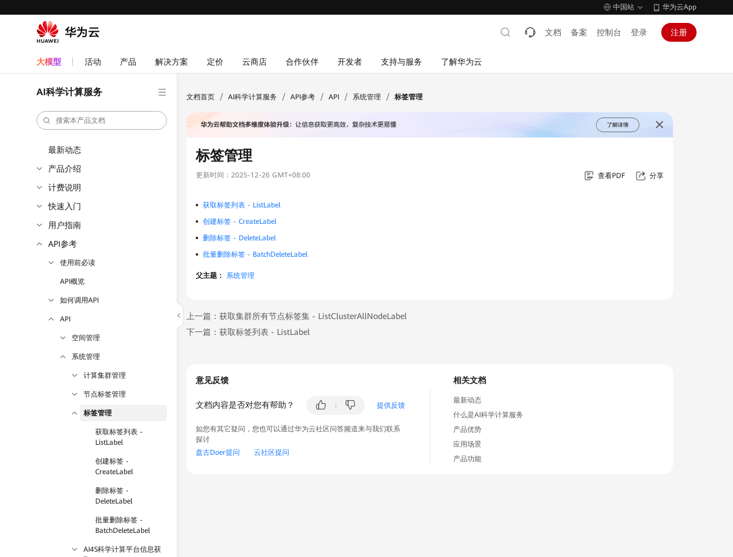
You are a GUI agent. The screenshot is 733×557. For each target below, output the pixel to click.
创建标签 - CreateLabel (114, 466)
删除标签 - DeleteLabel (113, 495)
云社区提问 (271, 452)
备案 (579, 32)
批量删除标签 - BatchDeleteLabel (122, 525)
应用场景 (467, 444)
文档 (553, 32)
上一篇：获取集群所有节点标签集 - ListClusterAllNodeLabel (296, 316)
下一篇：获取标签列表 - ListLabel (248, 332)
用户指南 (64, 225)
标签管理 (97, 413)
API (65, 319)
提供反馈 (391, 405)
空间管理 (86, 338)
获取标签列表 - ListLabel (119, 437)
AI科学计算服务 (252, 97)
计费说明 (64, 187)
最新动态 (64, 150)
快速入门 (64, 206)
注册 (679, 32)
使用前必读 (77, 263)
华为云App (679, 7)
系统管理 (86, 357)
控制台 (609, 32)
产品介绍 (64, 168)
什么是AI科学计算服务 (488, 415)
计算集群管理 (104, 375)
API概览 (72, 281)
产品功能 (467, 459)
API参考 (62, 244)
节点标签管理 (104, 394)
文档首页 (200, 97)
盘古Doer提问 (218, 452)
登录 (639, 32)
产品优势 (467, 429)
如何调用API (79, 300)
